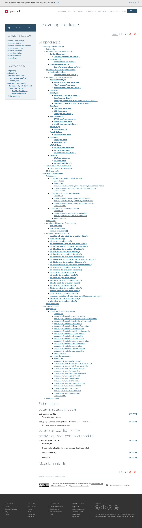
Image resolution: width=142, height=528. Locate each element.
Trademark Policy (77, 511)
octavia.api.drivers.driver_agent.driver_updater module (74, 203)
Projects (7, 507)
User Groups (31, 507)
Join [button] (123, 11)
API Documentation (56, 511)
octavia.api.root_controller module (19, 86)
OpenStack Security (11, 509)
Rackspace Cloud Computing (126, 516)
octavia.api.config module (16, 83)
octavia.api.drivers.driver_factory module (61, 223)
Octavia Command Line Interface (19, 46)
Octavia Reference (14, 56)
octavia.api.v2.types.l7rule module (66, 378)
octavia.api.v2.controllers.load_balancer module (71, 341)
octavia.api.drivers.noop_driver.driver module (70, 216)
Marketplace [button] (103, 11)
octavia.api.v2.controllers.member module (69, 343)
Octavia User (12, 58)
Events (30, 509)
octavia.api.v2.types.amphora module (67, 361)
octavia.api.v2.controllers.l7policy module (69, 334)
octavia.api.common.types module (59, 77)
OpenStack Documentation (24, 28)
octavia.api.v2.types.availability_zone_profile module (73, 363)
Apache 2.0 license (129, 514)
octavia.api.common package (53, 47)
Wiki (51, 514)
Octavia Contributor (14, 51)
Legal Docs (75, 507)
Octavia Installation (14, 53)
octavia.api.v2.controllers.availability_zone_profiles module (75, 319)
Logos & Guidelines (78, 509)
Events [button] (80, 11)
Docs (118, 11)
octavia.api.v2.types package (60, 356)
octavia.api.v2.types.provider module (67, 391)
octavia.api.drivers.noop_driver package (64, 208)
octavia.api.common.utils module (58, 166)
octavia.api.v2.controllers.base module (68, 324)
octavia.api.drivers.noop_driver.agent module (70, 213)
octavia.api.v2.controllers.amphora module (69, 316)
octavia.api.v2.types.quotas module (67, 393)
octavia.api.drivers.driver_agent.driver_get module (72, 198)
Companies (31, 514)
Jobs (29, 511)
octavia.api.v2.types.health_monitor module (70, 373)
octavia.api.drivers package (53, 173)
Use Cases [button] (71, 11)
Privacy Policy (76, 514)
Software (61, 11)
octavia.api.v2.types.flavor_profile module (69, 368)
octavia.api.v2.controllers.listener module (69, 339)
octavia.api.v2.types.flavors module (67, 371)
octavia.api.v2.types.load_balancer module (69, 383)
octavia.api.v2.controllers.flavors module (69, 329)
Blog (112, 11)
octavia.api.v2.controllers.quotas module (69, 351)
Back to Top (132, 2)
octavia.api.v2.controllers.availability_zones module (73, 321)
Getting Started (55, 509)
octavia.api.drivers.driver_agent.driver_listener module (73, 201)
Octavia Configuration (15, 48)
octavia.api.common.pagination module (60, 70)
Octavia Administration (15, 41)
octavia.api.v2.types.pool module (66, 388)
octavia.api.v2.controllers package (62, 311)
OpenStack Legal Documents (79, 486)
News (7, 514)
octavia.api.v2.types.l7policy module (67, 376)
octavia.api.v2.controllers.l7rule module (68, 336)
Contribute (31, 516)
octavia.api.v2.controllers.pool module (68, 346)
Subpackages (51, 176)
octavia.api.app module (16, 76)
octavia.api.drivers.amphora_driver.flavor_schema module (75, 188)
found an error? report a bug (118, 485)
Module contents (52, 171)
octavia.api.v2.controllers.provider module (69, 348)
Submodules (51, 49)
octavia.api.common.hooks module (59, 51)
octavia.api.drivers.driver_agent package (65, 193)
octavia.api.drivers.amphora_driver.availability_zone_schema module (79, 186)
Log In (132, 11)
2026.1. (58, 3)
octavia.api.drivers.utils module (57, 233)
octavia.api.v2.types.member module (67, 386)
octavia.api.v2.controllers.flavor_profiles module (71, 326)
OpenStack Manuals (56, 507)
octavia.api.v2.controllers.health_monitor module (72, 331)
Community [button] (90, 11)
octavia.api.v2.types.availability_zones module (71, 366)
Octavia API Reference (15, 43)
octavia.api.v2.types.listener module (67, 381)
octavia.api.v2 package (51, 306)
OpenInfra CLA (77, 516)
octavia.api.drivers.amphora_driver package (66, 178)
